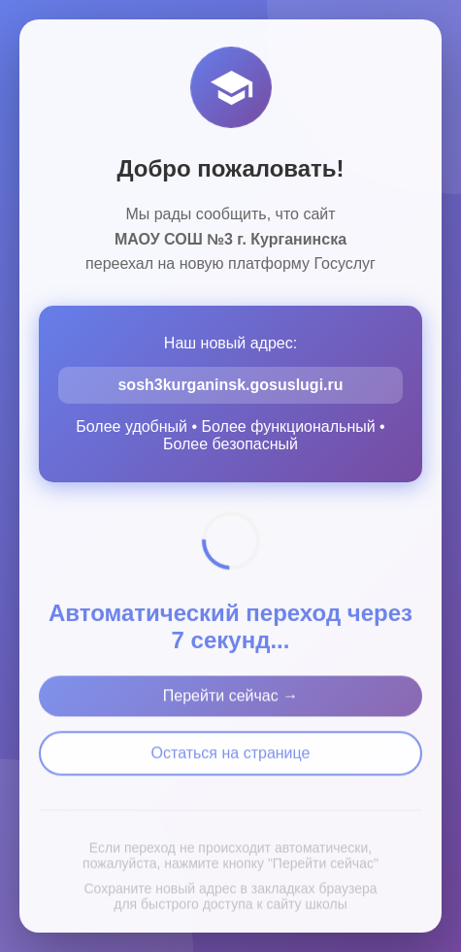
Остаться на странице (231, 760)
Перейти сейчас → (230, 703)
